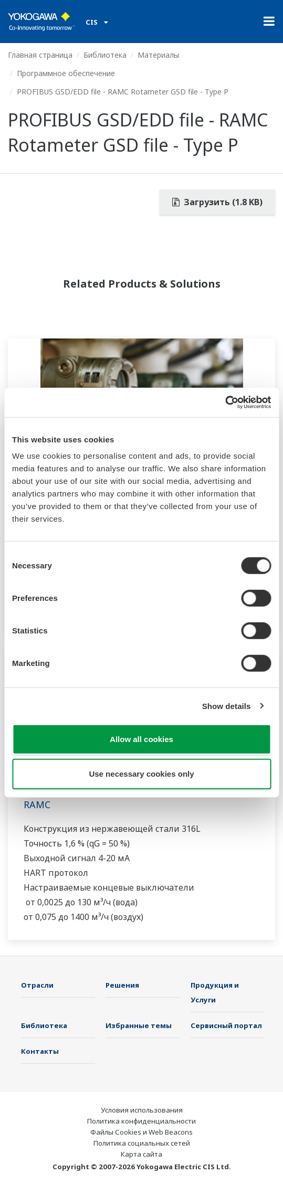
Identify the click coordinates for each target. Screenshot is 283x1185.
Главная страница (40, 55)
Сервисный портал (226, 1025)
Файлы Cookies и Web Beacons (141, 1132)
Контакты (40, 1051)
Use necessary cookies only (141, 773)
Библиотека (105, 55)
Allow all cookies (141, 739)
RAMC (37, 804)
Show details (226, 705)
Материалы (158, 55)
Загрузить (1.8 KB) (217, 202)
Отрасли (37, 985)
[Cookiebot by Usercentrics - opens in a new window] (225, 402)
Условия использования (142, 1110)
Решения (122, 985)
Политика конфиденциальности (141, 1121)
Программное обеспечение (66, 73)
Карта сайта (141, 1154)
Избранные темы (139, 1025)
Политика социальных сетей (141, 1143)
